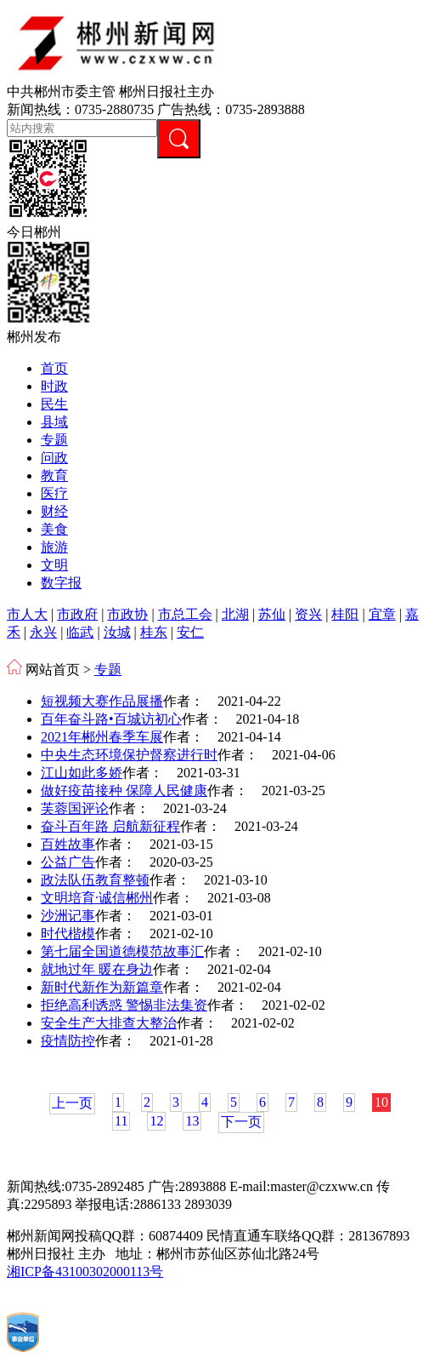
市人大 (27, 614)
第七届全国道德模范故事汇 (122, 951)
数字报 (61, 583)
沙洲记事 (68, 915)
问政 (54, 457)
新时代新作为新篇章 (102, 987)
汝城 (117, 632)
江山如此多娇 (81, 772)
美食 (54, 529)
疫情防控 (68, 1041)
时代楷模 (68, 933)
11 (121, 1121)
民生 (54, 404)
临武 (79, 632)
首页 (54, 368)
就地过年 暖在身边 (97, 969)
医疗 (54, 493)
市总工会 (185, 614)
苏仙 (271, 614)
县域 (54, 422)
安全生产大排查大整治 (109, 1023)
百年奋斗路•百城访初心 (111, 719)
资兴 (308, 614)
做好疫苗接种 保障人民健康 (124, 790)
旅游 (54, 547)
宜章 (382, 614)
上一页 (72, 1103)
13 (192, 1121)
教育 (54, 475)
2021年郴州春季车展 (102, 737)
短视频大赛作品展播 (102, 701)
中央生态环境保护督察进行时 (129, 755)
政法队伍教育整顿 (95, 880)
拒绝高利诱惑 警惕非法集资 (124, 1005)
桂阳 (344, 614)
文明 (54, 565)
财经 (54, 511)
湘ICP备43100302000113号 (85, 1271)
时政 (54, 386)
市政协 (127, 614)
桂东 (153, 632)
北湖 (235, 614)
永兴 (43, 632)
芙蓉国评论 (75, 808)
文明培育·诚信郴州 (97, 898)
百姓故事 (68, 844)
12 (156, 1121)
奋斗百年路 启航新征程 (110, 826)
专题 (54, 439)
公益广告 (68, 862)
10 (381, 1102)
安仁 (190, 632)
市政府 (77, 614)
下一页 (241, 1121)
